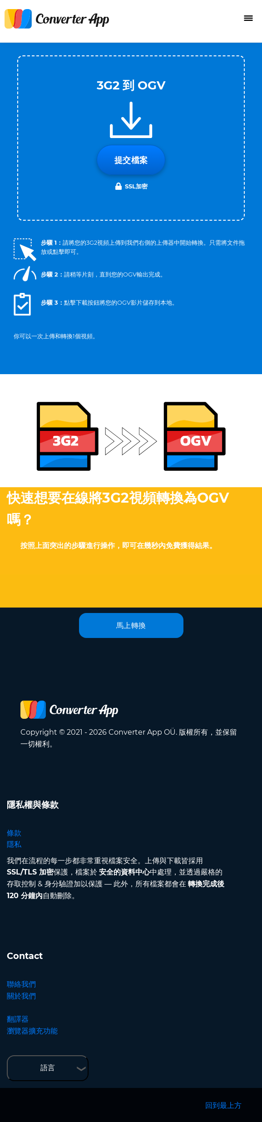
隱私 (14, 844)
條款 (14, 833)
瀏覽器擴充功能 (32, 1031)
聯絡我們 (21, 984)
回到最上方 (223, 1105)
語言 (47, 1067)
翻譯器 (18, 1019)
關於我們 (21, 996)
